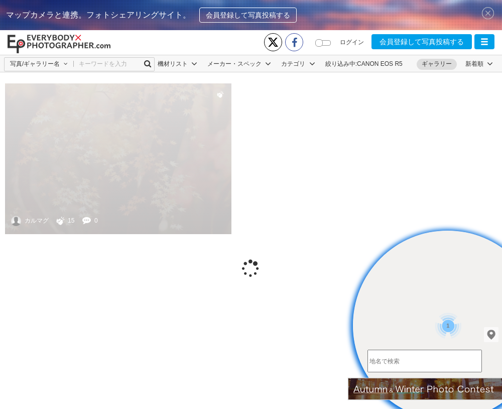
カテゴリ (298, 63)
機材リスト (177, 63)
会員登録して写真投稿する (248, 15)
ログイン (352, 42)
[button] (484, 41)
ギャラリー (437, 63)
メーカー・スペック (239, 63)
